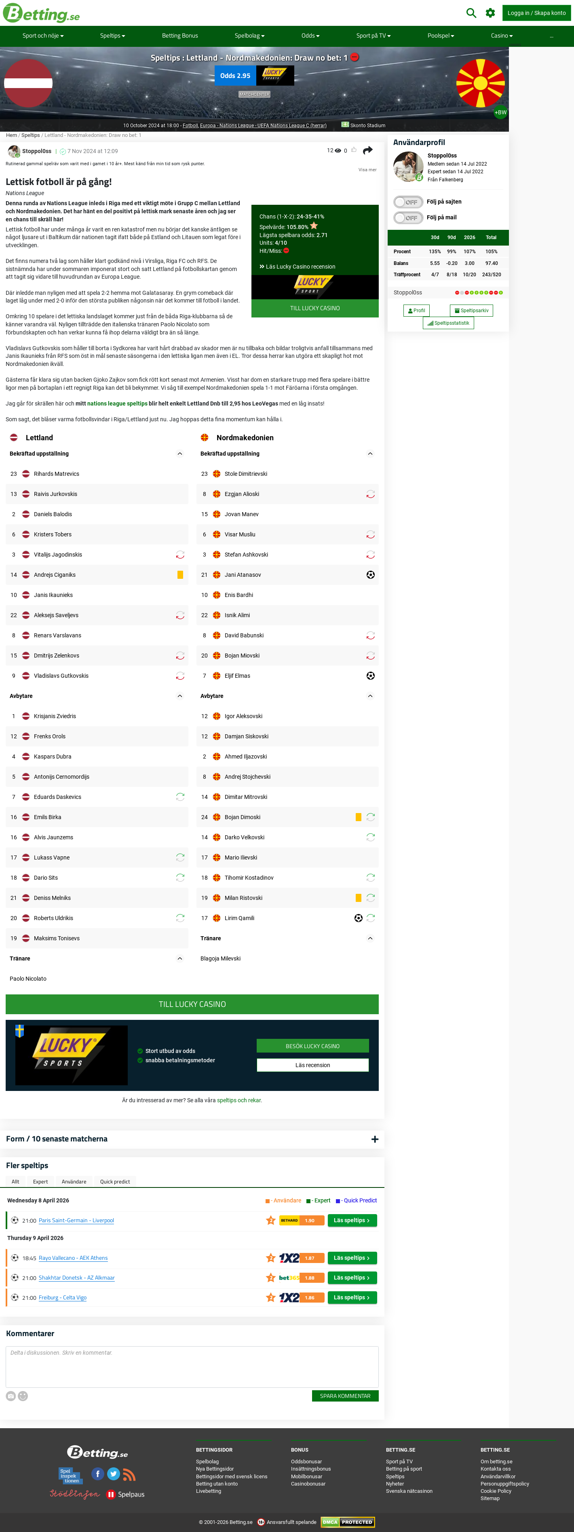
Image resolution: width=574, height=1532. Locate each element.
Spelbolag (250, 35)
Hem (11, 135)
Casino (502, 35)
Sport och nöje (43, 35)
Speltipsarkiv (472, 310)
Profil (416, 310)
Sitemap (490, 1498)
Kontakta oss (496, 1469)
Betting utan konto (217, 1484)
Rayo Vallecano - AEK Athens (73, 1257)
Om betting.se (497, 1461)
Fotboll (190, 125)
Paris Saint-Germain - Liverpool (76, 1220)
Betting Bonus (180, 35)
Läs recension (312, 1065)
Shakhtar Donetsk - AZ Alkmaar (77, 1277)
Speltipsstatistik (448, 323)
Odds (311, 35)
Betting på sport (404, 1469)
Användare (74, 1181)
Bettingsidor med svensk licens (232, 1476)
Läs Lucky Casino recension (301, 266)
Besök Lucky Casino (313, 1046)
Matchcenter (254, 94)
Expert (40, 1181)
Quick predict (115, 1181)
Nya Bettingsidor (215, 1469)
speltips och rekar (239, 1100)
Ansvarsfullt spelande (287, 1522)
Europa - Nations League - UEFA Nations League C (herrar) (263, 125)
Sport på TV (374, 35)
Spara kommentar (345, 1395)
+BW (500, 112)
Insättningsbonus (311, 1469)
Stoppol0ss (408, 292)
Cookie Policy (496, 1491)
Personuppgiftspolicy (505, 1484)
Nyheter (395, 1484)
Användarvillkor (498, 1476)
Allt (15, 1181)
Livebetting (208, 1491)
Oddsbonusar (306, 1461)
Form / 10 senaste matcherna (57, 1138)
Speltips (112, 35)
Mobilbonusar (306, 1476)
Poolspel (441, 35)
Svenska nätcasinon (409, 1491)
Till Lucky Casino (315, 308)
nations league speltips (117, 403)
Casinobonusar (308, 1484)
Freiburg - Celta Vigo (63, 1297)
